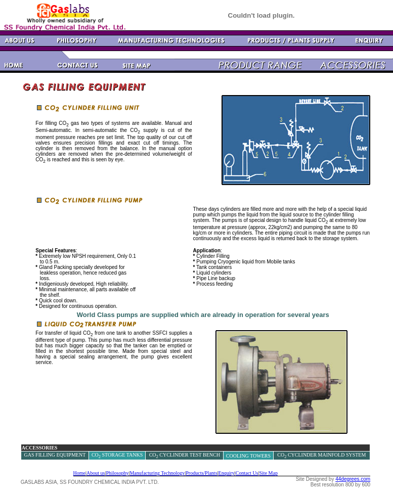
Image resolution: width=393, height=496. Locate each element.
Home (79, 473)
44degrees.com (352, 479)
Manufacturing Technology (157, 473)
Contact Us (247, 473)
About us (95, 473)
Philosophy (117, 473)
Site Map (268, 473)
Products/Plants (201, 473)
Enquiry (227, 473)
